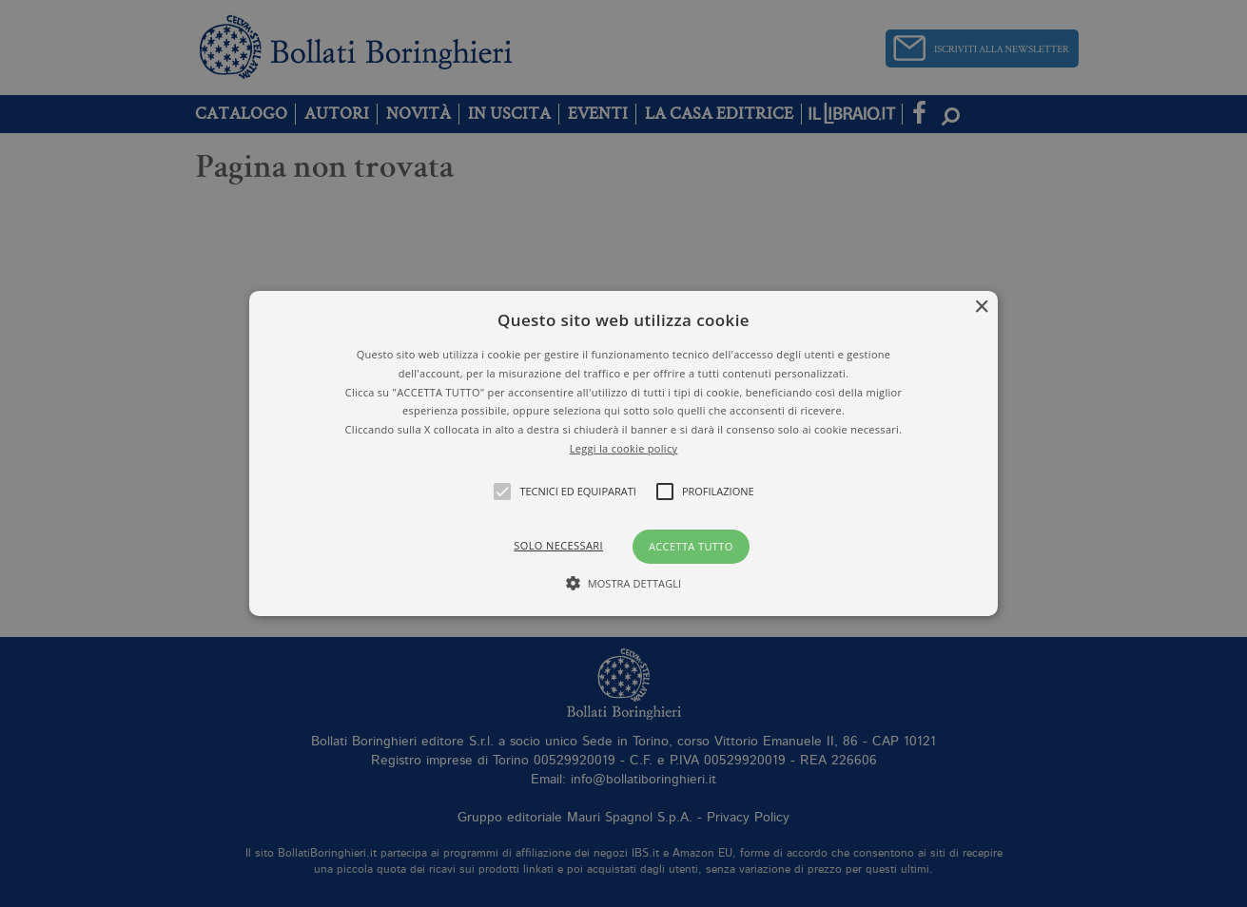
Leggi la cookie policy (624, 448)
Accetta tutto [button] (691, 546)
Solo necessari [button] (558, 545)
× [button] (981, 307)
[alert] (623, 453)
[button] (623, 453)
